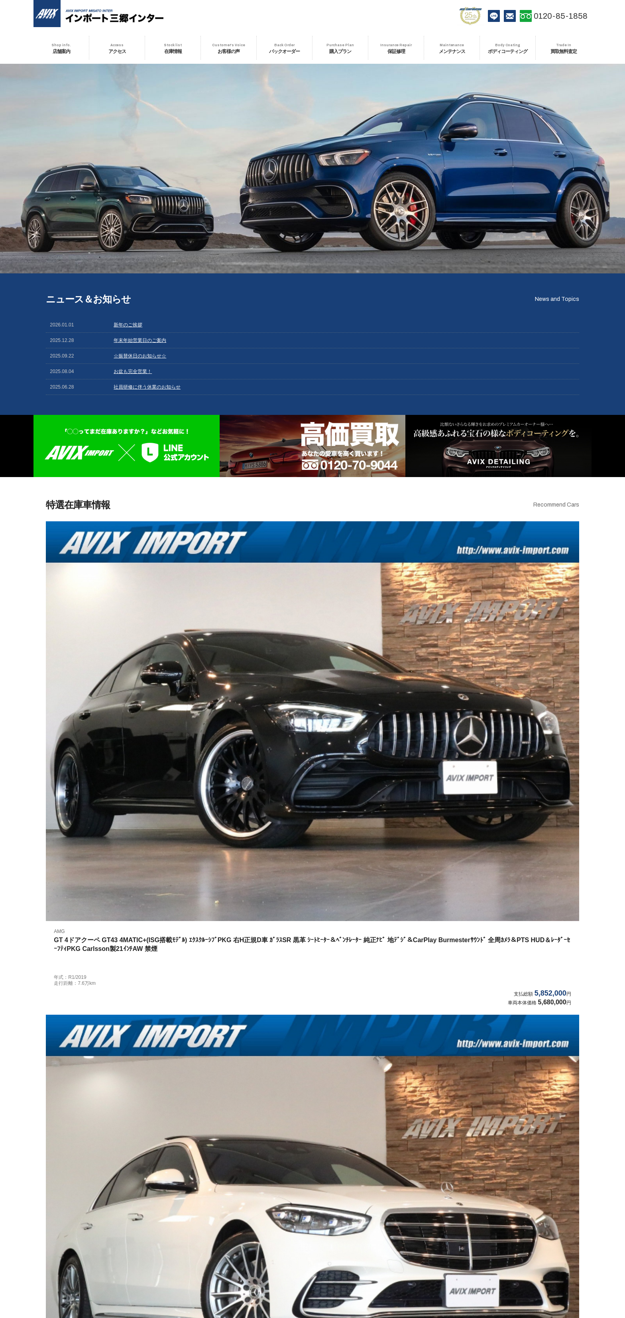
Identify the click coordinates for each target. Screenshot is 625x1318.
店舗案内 (171, 1278)
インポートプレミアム (424, 1224)
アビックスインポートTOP (89, 1208)
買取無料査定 (450, 1278)
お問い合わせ (510, 16)
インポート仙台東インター (535, 1239)
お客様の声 (249, 1278)
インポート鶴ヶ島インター (201, 1239)
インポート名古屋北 (89, 1255)
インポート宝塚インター (424, 1255)
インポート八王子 (312, 1208)
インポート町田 (424, 1208)
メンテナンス (371, 1278)
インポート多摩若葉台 (89, 1224)
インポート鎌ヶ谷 (312, 1239)
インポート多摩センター (535, 1208)
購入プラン (315, 1278)
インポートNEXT (312, 1224)
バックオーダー (282, 1278)
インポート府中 (201, 1208)
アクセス (196, 1278)
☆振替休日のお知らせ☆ (140, 356)
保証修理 (342, 1278)
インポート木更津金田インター (424, 1239)
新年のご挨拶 (128, 325)
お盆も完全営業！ (133, 371)
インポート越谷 (535, 1224)
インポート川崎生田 (201, 1224)
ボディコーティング (411, 1278)
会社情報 (312, 1291)
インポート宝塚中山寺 (312, 1255)
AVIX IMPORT (49, 16)
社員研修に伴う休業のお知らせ (147, 387)
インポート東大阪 (201, 1255)
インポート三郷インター (89, 1239)
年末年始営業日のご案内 (140, 340)
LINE (494, 16)
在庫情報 (222, 1278)
